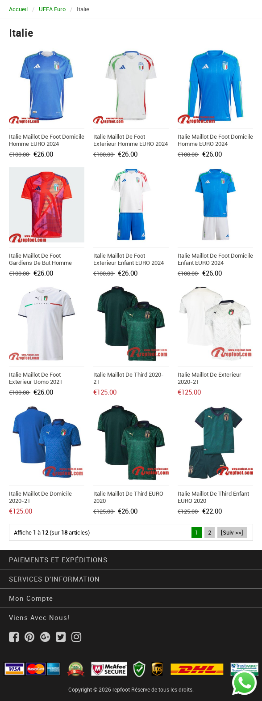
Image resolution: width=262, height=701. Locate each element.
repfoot (121, 689)
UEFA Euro (52, 9)
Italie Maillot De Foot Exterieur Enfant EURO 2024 (128, 259)
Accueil (18, 9)
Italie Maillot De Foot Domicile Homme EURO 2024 (46, 140)
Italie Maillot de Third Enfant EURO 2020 (213, 497)
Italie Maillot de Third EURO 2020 (128, 497)
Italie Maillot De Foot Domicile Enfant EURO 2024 (215, 259)
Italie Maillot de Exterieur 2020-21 (209, 378)
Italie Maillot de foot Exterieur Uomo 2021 (35, 378)
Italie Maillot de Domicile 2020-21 (40, 497)
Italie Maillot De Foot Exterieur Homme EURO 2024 (130, 140)
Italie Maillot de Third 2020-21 (128, 378)
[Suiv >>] (232, 532)
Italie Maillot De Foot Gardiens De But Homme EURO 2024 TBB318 (40, 262)
